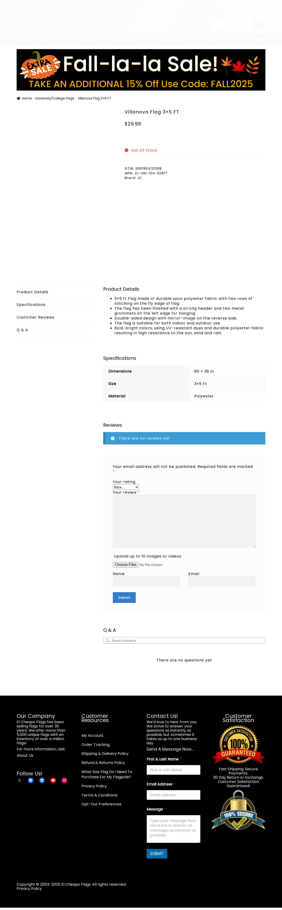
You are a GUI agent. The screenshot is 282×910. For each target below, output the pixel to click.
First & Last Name (163, 759)
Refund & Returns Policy (103, 762)
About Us (161, 6)
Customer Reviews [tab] (36, 317)
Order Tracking (215, 6)
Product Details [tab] (32, 292)
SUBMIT (157, 853)
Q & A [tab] (22, 330)
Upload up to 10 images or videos (147, 556)
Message (156, 809)
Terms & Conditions (99, 795)
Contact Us (186, 6)
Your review (126, 492)
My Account (245, 6)
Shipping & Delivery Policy (104, 753)
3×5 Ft (200, 383)
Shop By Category (35, 39)
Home (27, 98)
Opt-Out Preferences (101, 804)
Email (193, 573)
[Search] (259, 24)
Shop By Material (166, 39)
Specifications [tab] (31, 304)
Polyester (204, 396)
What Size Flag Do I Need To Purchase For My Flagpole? (106, 774)
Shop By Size (122, 39)
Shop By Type (81, 39)
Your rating (124, 481)
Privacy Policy (94, 786)
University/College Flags (54, 98)
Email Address (160, 784)
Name (119, 573)
